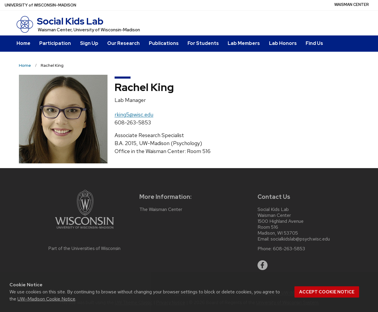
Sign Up (89, 43)
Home (23, 43)
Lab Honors (283, 43)
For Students (203, 43)
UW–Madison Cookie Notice (46, 299)
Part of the (84, 248)
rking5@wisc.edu (134, 114)
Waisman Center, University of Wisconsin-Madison (89, 30)
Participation (55, 43)
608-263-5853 (289, 249)
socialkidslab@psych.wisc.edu (300, 239)
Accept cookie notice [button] (326, 292)
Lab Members (244, 43)
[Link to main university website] (84, 230)
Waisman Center (351, 4)
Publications (164, 43)
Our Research (123, 43)
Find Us (314, 43)
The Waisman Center (160, 209)
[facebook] (263, 265)
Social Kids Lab (70, 21)
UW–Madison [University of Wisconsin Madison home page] (40, 5)
